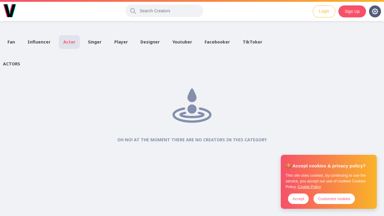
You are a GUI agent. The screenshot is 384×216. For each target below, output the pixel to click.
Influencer (39, 42)
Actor (69, 42)
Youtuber (182, 42)
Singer (94, 42)
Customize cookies (334, 198)
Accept (298, 198)
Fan (11, 42)
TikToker (252, 42)
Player (121, 42)
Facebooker (217, 42)
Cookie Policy (309, 186)
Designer (150, 42)
